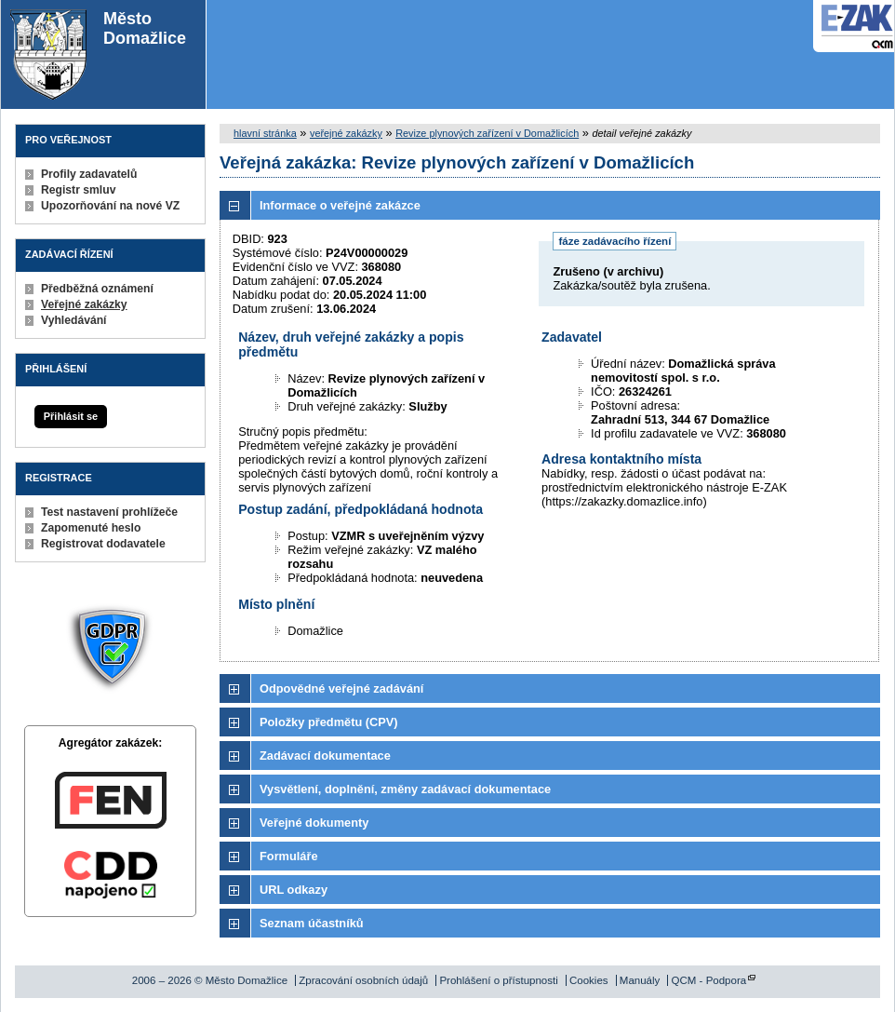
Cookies (588, 980)
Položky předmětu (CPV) (329, 722)
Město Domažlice (98, 54)
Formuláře (289, 856)
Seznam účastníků (312, 923)
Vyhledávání (74, 320)
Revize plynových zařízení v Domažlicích (487, 133)
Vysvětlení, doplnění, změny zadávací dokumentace (405, 789)
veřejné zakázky (346, 133)
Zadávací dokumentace (325, 755)
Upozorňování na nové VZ (110, 205)
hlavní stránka (265, 133)
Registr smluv (78, 189)
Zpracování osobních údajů (363, 980)
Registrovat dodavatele (103, 543)
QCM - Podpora (709, 980)
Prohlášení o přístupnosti (498, 980)
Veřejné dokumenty (314, 823)
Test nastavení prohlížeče (109, 512)
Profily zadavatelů (89, 174)
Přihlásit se (71, 416)
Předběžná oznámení (97, 288)
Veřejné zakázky (84, 304)
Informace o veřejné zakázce (340, 205)
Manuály (640, 980)
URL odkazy (293, 890)
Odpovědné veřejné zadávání (341, 688)
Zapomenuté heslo (90, 527)
